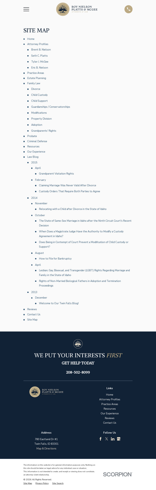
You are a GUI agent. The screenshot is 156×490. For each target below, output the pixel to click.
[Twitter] (106, 439)
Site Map (32, 319)
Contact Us (33, 314)
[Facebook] (100, 439)
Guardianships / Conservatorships (50, 107)
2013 (34, 292)
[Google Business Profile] (119, 439)
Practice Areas (35, 73)
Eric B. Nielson (39, 67)
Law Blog (32, 157)
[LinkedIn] (113, 439)
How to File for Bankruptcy (55, 258)
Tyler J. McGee (39, 61)
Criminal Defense (37, 141)
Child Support (39, 101)
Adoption (36, 125)
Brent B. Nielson (41, 49)
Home (30, 39)
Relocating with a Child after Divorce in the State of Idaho (72, 209)
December (41, 297)
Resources (33, 146)
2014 (34, 198)
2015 (34, 162)
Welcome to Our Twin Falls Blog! (59, 303)
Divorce (35, 89)
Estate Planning (36, 78)
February (40, 180)
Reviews (32, 309)
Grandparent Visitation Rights (56, 173)
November (41, 203)
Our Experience (36, 151)
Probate (32, 136)
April (38, 168)
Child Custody (39, 95)
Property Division (41, 119)
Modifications (39, 113)
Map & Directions (46, 448)
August (39, 253)
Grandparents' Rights (43, 131)
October (40, 215)
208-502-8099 (78, 372)
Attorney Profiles (37, 44)
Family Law (33, 83)
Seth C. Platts (39, 56)
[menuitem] (27, 483)
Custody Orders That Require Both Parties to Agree (69, 191)
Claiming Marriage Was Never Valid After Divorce (67, 185)
